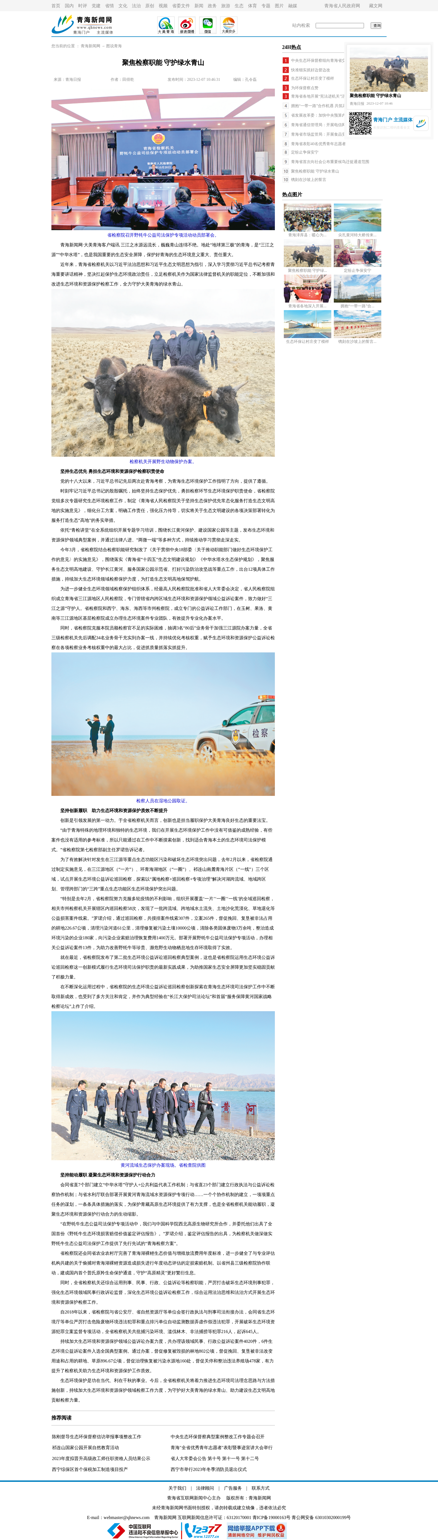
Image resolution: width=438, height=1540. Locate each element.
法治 (136, 5)
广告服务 (233, 1488)
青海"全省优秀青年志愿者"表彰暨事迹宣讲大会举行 (222, 1447)
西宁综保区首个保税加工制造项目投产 (90, 1469)
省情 (109, 5)
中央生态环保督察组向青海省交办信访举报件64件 (334, 60)
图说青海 (114, 46)
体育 (252, 5)
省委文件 (181, 5)
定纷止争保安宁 (304, 152)
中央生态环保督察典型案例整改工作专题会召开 (218, 1436)
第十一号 (231, 1458)
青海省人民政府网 (342, 5)
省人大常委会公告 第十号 (196, 1458)
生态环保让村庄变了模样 (312, 78)
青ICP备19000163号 (272, 1517)
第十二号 (250, 1458)
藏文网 (375, 5)
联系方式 (261, 1488)
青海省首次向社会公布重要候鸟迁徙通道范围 (330, 162)
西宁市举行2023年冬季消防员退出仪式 (209, 1469)
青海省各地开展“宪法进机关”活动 (320, 96)
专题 (265, 5)
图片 (279, 5)
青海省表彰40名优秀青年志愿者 (318, 144)
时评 (82, 5)
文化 (122, 5)
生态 (239, 5)
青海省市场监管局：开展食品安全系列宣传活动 (332, 134)
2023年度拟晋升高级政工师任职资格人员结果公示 (101, 1458)
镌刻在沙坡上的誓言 (308, 180)
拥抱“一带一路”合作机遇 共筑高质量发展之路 (330, 106)
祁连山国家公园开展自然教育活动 (85, 1447)
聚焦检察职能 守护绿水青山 (315, 171)
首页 (55, 5)
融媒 (292, 5)
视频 (163, 5)
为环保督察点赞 (304, 88)
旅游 (225, 5)
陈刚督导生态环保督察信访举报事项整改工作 (96, 1436)
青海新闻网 (90, 46)
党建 (96, 5)
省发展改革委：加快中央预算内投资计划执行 (330, 115)
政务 (212, 5)
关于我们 (177, 1488)
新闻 (198, 5)
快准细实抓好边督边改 (310, 70)
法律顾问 (205, 1488)
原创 (149, 5)
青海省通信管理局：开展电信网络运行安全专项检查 (336, 125)
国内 (69, 5)
